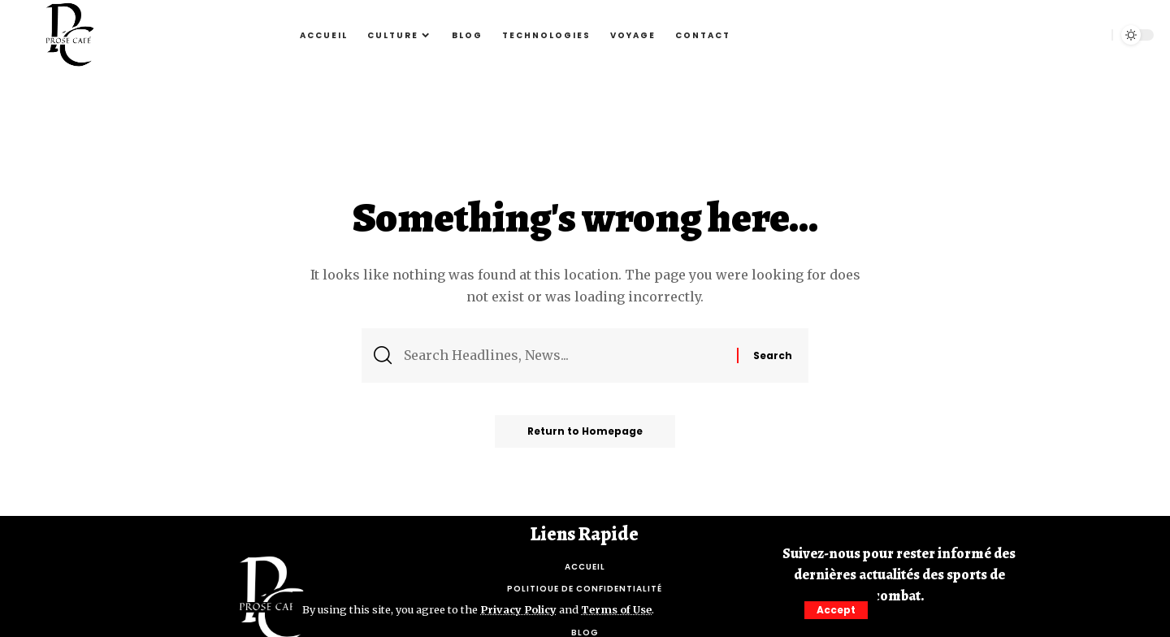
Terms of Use (616, 609)
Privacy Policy (518, 609)
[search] (1091, 35)
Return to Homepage (585, 431)
